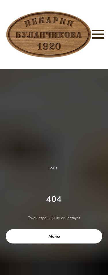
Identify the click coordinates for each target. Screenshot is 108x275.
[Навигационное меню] (98, 34)
